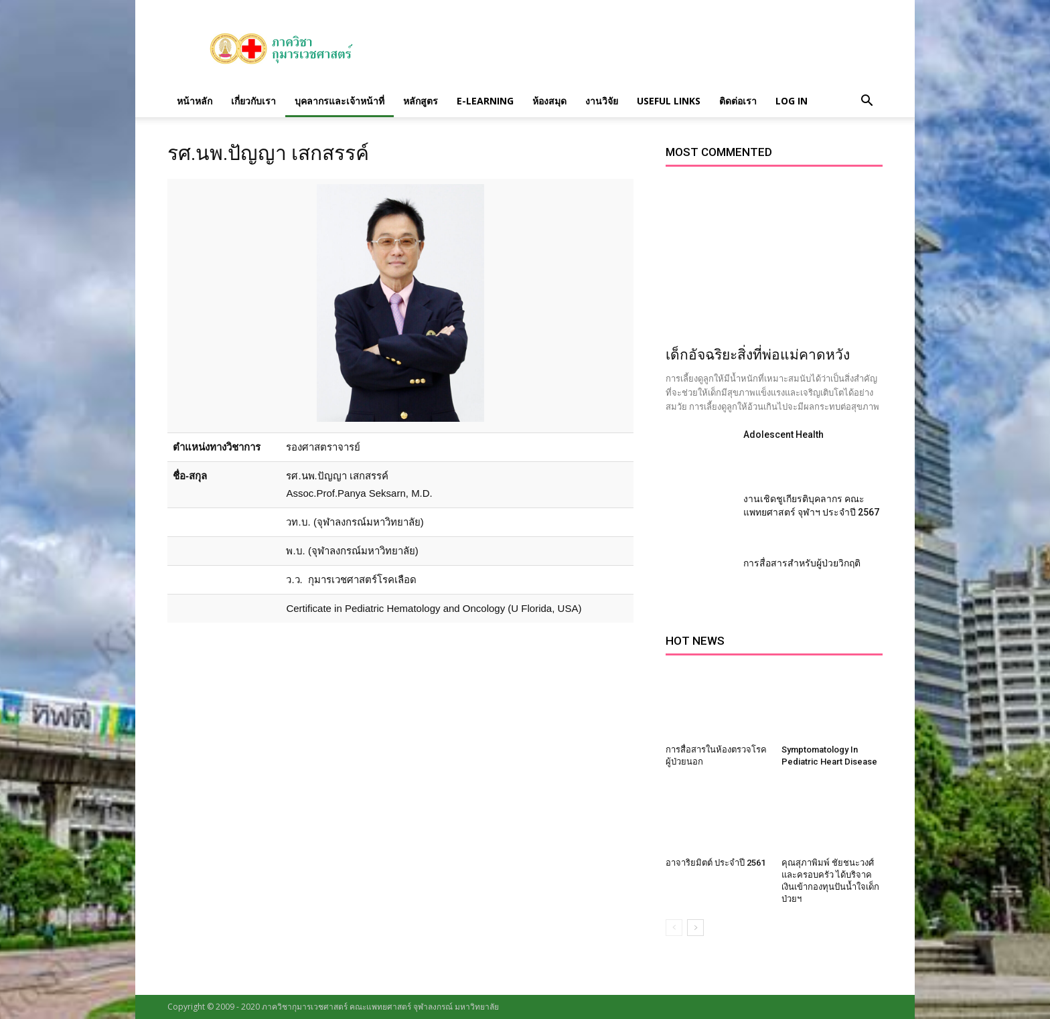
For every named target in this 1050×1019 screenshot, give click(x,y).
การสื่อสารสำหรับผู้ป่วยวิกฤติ (801, 563)
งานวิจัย (601, 100)
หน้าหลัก (194, 100)
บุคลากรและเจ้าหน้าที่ (339, 100)
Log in (791, 100)
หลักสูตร (420, 100)
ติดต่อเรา (738, 100)
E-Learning (485, 100)
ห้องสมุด (549, 100)
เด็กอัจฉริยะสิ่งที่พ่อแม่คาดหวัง (758, 355)
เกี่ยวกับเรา (253, 100)
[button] (866, 101)
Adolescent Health (783, 434)
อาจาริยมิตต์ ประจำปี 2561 (715, 863)
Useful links (668, 100)
